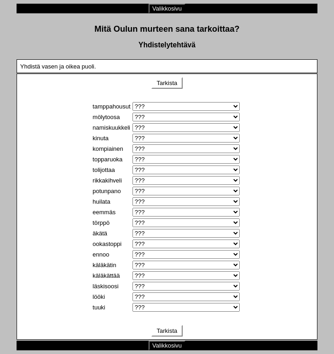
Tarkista (167, 83)
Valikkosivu (167, 8)
